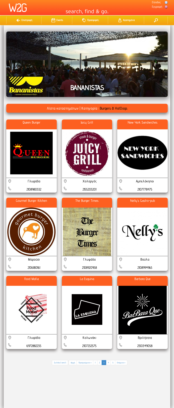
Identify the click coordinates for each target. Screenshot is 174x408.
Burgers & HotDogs (113, 108)
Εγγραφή (157, 6)
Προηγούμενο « (85, 362)
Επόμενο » (121, 362)
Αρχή (73, 362)
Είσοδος (156, 2)
